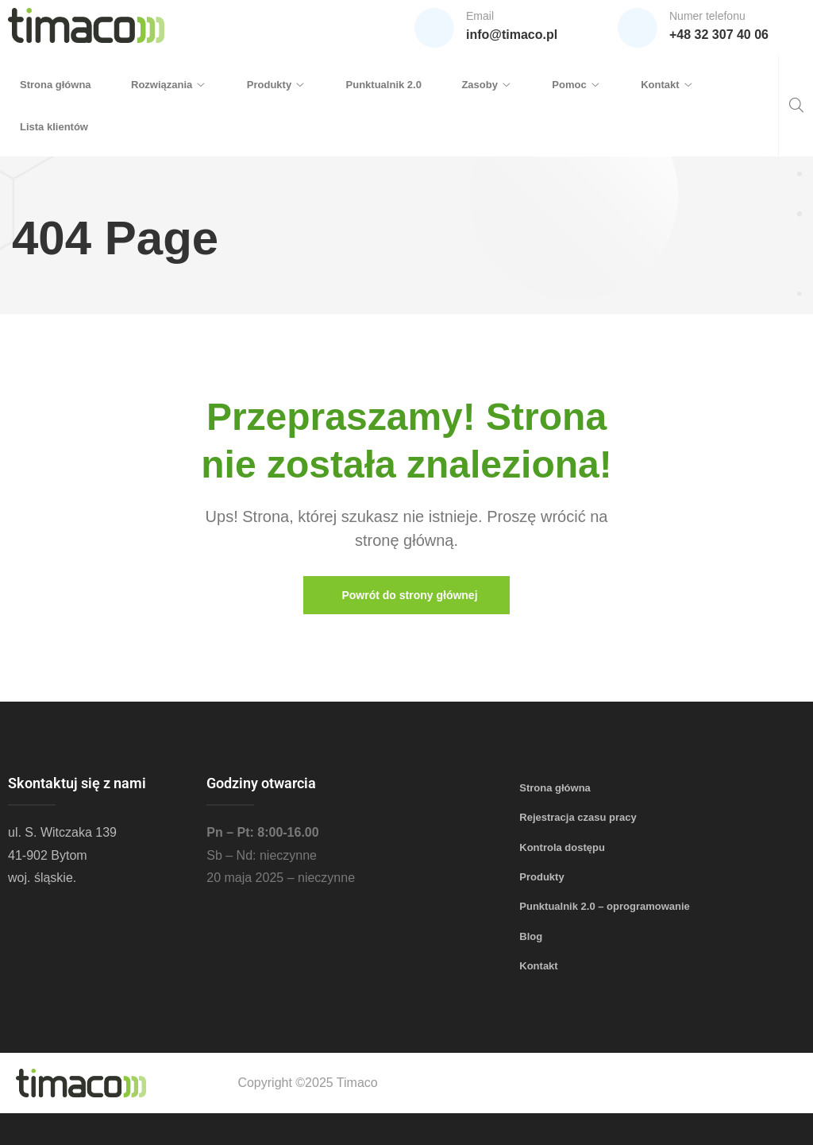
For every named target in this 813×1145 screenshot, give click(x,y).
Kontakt (660, 85)
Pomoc (569, 85)
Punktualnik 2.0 (384, 85)
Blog (530, 936)
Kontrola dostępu (562, 847)
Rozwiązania (161, 85)
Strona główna (55, 85)
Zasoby (479, 85)
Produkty (269, 85)
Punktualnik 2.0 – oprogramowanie (604, 906)
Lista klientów (54, 127)
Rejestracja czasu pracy (577, 817)
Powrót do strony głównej (409, 595)
